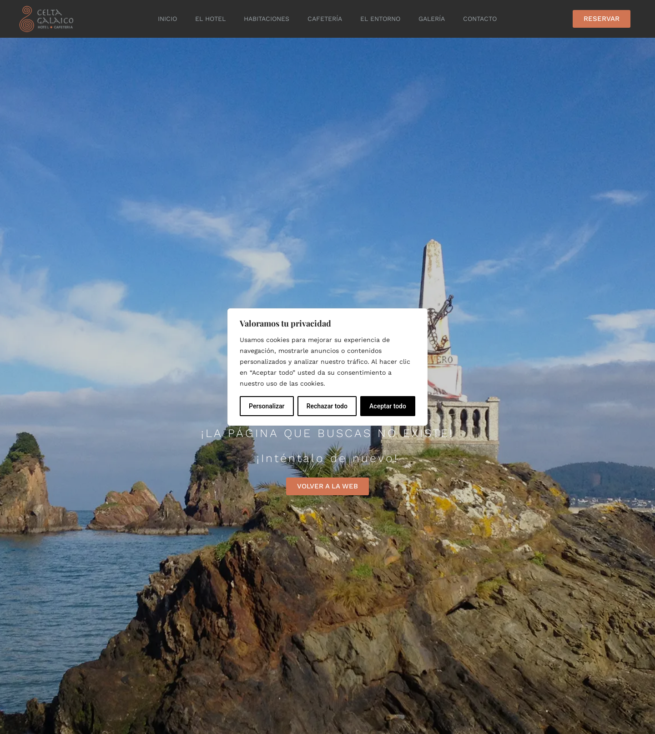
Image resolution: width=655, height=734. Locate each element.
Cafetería (324, 18)
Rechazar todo (327, 406)
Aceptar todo (387, 406)
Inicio (167, 18)
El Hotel (210, 18)
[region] (327, 367)
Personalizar (266, 406)
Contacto (480, 18)
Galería (431, 18)
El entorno (380, 18)
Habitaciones (266, 18)
